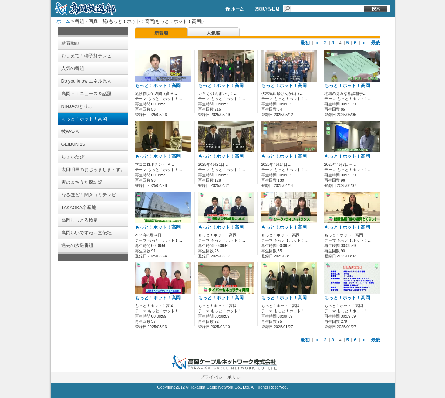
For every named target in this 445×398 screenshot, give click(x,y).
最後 (375, 42)
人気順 (213, 33)
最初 (305, 42)
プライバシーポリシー (222, 377)
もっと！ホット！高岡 (158, 85)
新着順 (161, 33)
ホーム (63, 21)
